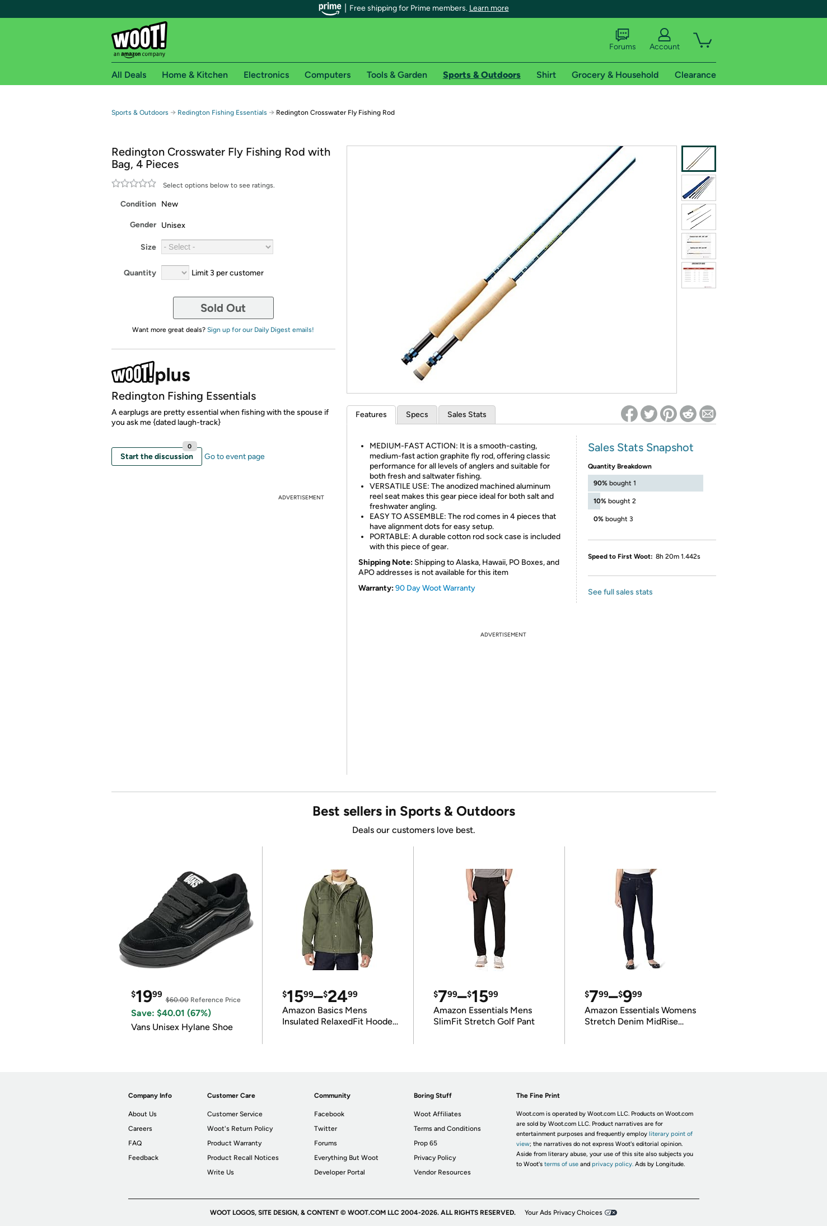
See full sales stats (620, 592)
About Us (142, 1114)
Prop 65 (425, 1143)
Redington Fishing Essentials (222, 112)
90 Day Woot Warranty (435, 588)
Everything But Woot (346, 1158)
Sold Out (223, 308)
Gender (143, 225)
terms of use (561, 1164)
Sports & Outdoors (140, 112)
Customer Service (235, 1114)
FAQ (135, 1143)
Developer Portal (339, 1172)
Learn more (489, 8)
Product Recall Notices (243, 1158)
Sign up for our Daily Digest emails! (260, 330)
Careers (140, 1129)
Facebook (329, 1114)
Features (371, 414)
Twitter (325, 1129)
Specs (417, 414)
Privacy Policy (435, 1158)
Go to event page (234, 456)
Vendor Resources (442, 1172)
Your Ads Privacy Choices (563, 1212)
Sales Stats (467, 414)
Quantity (140, 273)
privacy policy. (612, 1164)
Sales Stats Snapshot (641, 447)
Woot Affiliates (437, 1114)
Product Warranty (234, 1143)
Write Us (220, 1172)
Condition (138, 204)
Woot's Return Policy (240, 1129)
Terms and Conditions (447, 1129)
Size (148, 247)
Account (665, 40)
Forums (622, 40)
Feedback (143, 1158)
